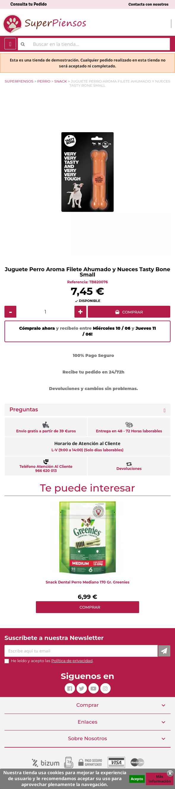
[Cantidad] (45, 312)
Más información (160, 779)
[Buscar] (94, 44)
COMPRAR (132, 312)
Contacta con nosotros (148, 4)
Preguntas (23, 410)
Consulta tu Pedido (28, 4)
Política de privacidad (72, 660)
